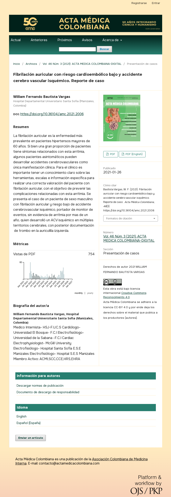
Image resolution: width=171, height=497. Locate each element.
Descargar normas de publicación (40, 386)
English (22, 416)
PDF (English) (134, 154)
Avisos (87, 40)
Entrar (156, 3)
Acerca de (110, 40)
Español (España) (29, 423)
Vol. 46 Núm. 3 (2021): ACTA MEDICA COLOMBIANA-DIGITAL (82, 64)
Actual (16, 40)
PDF (112, 154)
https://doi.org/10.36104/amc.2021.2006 (52, 114)
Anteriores (39, 40)
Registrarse (139, 3)
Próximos (64, 40)
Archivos (31, 64)
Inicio (16, 64)
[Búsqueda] (77, 49)
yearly (90, 293)
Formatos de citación (119, 218)
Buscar (104, 49)
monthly (79, 293)
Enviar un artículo (30, 438)
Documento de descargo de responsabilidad (48, 392)
